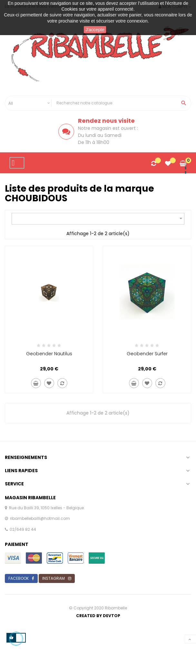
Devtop (111, 615)
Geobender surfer (147, 353)
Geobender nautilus (49, 353)
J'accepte (94, 29)
